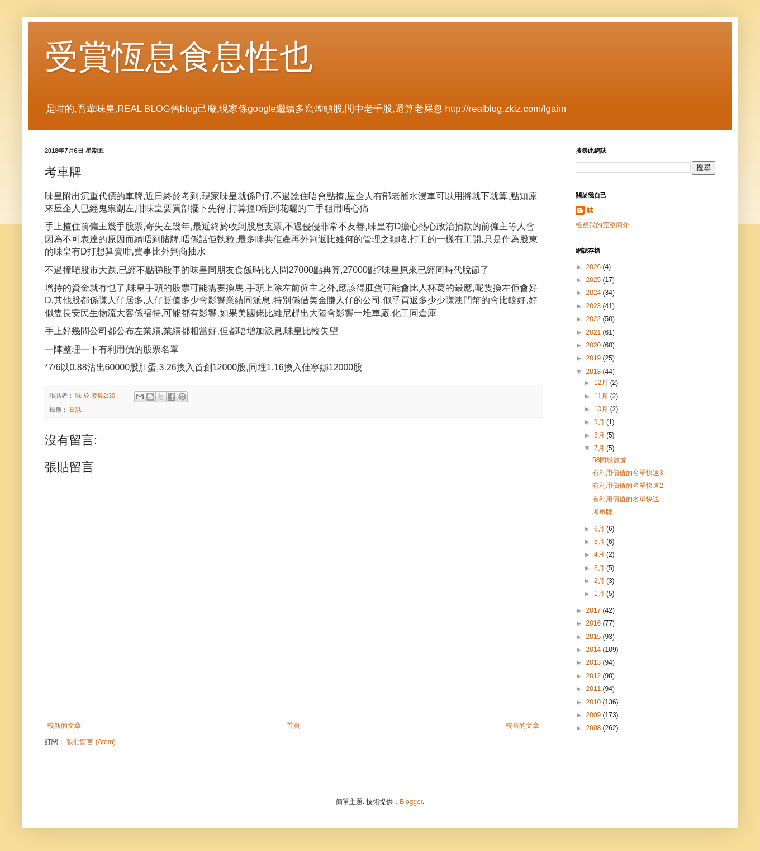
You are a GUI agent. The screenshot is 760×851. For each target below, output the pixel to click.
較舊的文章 (522, 726)
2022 (594, 319)
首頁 (293, 726)
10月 (602, 409)
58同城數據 (609, 460)
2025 (594, 280)
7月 (600, 448)
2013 (594, 662)
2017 (594, 610)
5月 (600, 542)
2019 (594, 358)
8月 (600, 435)
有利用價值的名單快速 (625, 499)
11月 (602, 396)
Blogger (411, 802)
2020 (594, 345)
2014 (594, 649)
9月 (600, 422)
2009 (594, 715)
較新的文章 (64, 726)
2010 (594, 702)
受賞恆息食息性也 (179, 57)
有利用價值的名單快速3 (627, 473)
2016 (594, 623)
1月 (600, 594)
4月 (600, 554)
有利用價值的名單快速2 (627, 486)
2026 (594, 267)
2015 (594, 637)
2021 (594, 332)
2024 (594, 293)
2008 (594, 728)
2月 (600, 581)
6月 (600, 529)
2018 (594, 371)
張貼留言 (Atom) (90, 742)
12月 (602, 383)
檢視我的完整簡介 (602, 225)
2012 (594, 676)
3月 (600, 568)
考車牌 (602, 512)
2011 (594, 689)
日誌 (75, 409)
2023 (594, 306)
